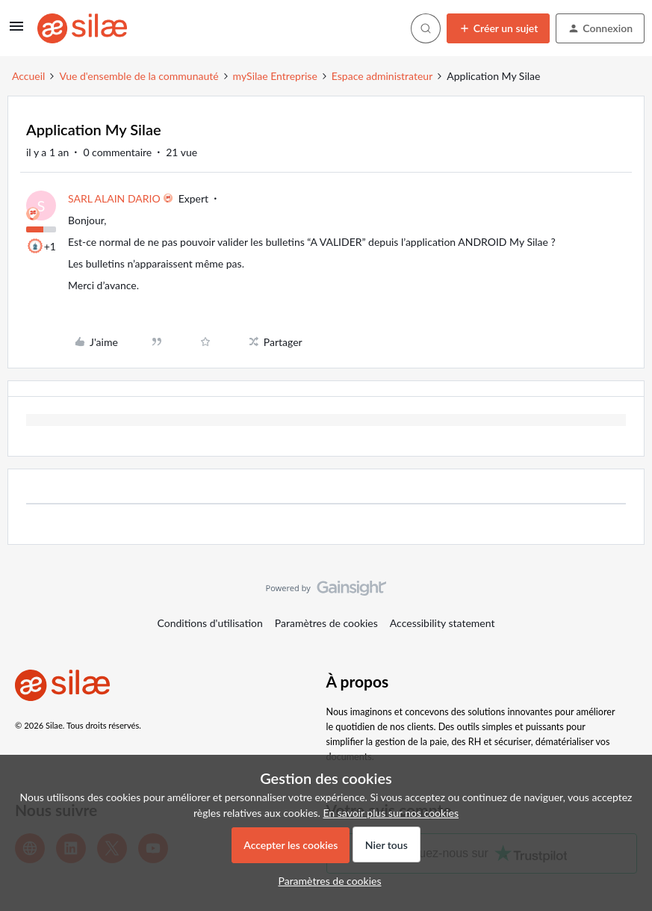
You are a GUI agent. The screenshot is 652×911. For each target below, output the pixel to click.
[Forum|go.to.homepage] (82, 28)
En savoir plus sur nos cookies (390, 812)
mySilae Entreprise (275, 76)
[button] (16, 31)
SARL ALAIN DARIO (114, 198)
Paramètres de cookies (326, 623)
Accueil (28, 76)
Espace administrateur (382, 76)
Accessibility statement (442, 623)
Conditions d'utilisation (210, 623)
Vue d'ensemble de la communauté (138, 76)
